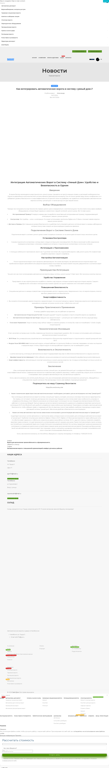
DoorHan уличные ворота (88, 703)
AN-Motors (57, 718)
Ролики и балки (85, 708)
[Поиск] (92, 59)
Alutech (44, 700)
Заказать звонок (95, 51)
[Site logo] (19, 51)
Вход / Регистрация (102, 716)
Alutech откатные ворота (88, 700)
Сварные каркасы (86, 705)
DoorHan (45, 703)
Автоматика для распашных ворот (15, 708)
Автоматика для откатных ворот (15, 703)
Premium (45, 705)
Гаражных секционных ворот (14, 700)
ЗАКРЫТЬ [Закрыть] (106, 1)
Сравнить (91, 716)
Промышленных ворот (12, 705)
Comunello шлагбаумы (60, 720)
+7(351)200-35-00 (79, 51)
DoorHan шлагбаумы (60, 723)
